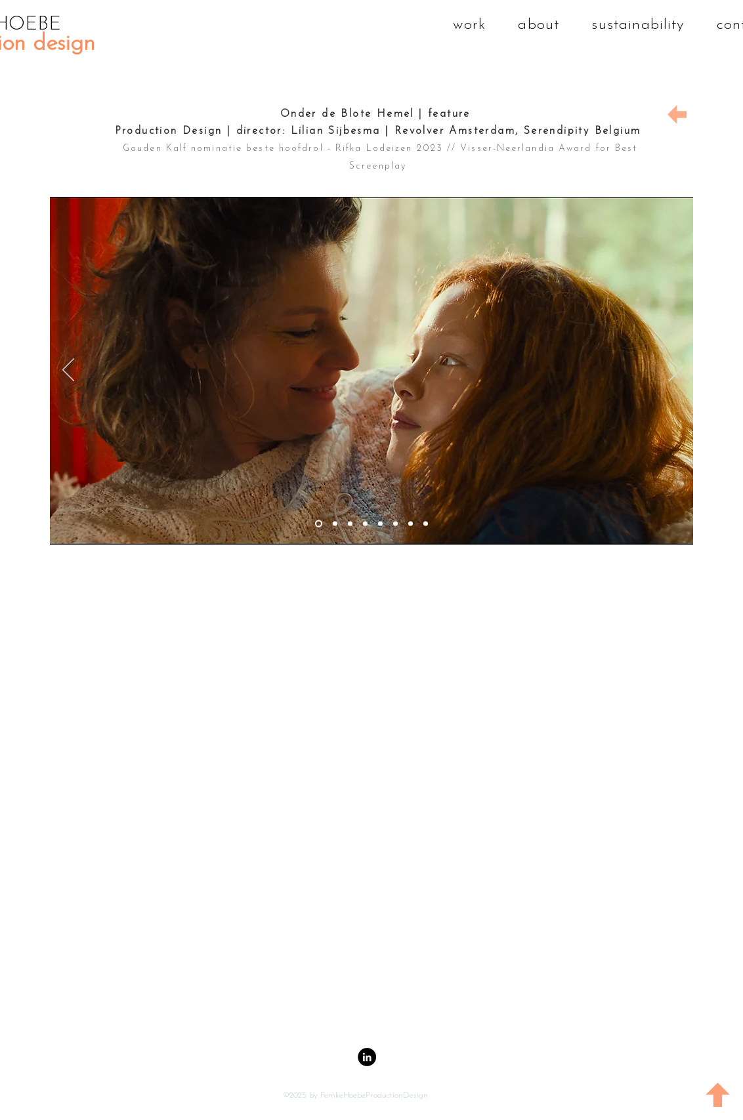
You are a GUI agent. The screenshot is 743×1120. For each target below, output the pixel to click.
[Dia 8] (425, 524)
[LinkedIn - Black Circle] (367, 1057)
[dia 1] (335, 524)
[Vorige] (68, 370)
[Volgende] (675, 370)
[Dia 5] (380, 524)
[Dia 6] (395, 524)
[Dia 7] (410, 524)
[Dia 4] (365, 524)
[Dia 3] (350, 524)
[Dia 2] (318, 524)
